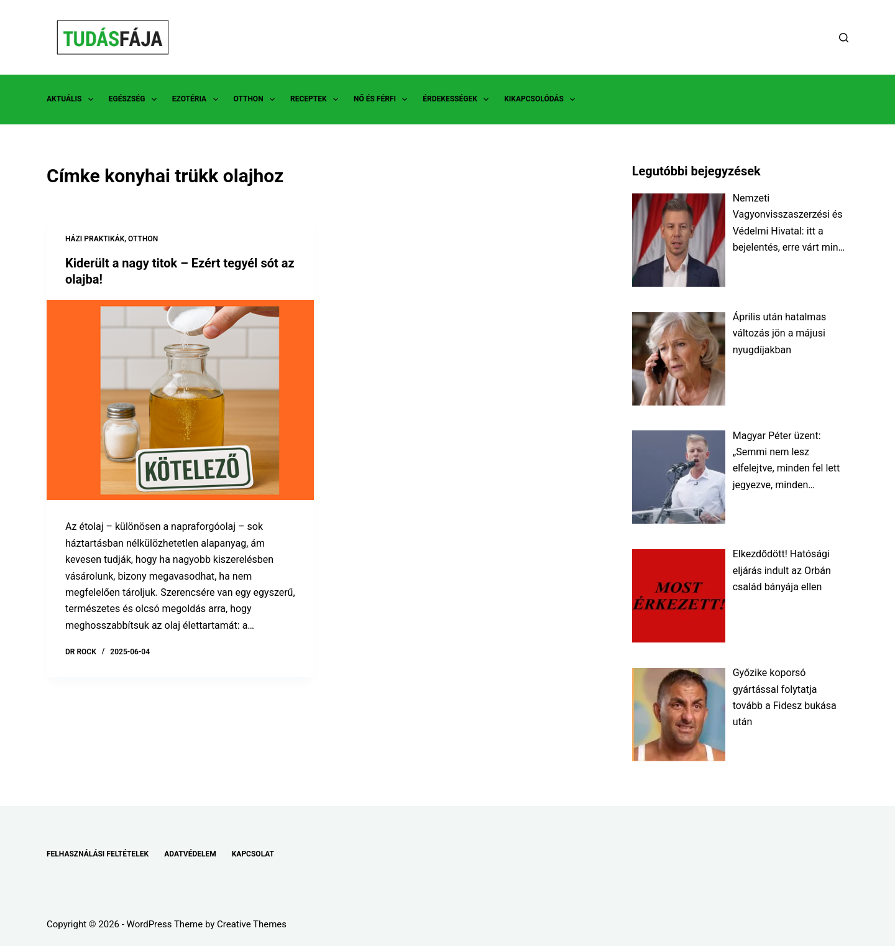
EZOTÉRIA (197, 99)
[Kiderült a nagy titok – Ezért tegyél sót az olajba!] (180, 400)
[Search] (843, 37)
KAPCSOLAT (253, 854)
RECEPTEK (316, 99)
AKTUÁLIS (72, 99)
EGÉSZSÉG (135, 99)
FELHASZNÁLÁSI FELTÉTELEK (98, 854)
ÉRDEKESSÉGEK (458, 99)
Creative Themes (252, 924)
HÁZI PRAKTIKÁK (94, 238)
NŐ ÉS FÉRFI (383, 99)
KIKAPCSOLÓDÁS (542, 99)
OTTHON (257, 99)
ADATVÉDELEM (190, 854)
